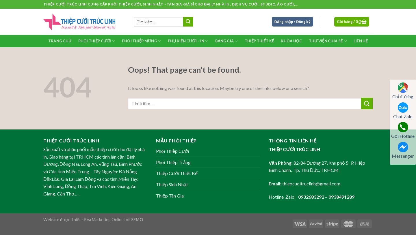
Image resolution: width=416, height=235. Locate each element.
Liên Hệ (361, 41)
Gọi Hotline (403, 130)
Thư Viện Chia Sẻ (328, 41)
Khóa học (291, 41)
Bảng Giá (226, 41)
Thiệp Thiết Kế (259, 41)
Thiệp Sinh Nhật (172, 184)
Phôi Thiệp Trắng (173, 162)
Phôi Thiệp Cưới (96, 41)
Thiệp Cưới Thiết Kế (177, 173)
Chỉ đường (402, 90)
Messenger (403, 150)
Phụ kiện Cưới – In (188, 41)
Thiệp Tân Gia (170, 195)
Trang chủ (59, 41)
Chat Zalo (403, 110)
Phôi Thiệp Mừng (141, 41)
